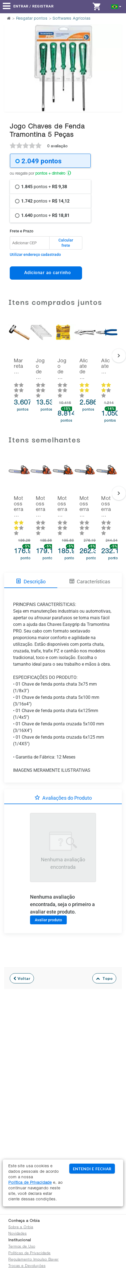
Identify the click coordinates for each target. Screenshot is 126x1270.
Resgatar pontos (32, 19)
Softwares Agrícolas (72, 19)
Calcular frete (65, 243)
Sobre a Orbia (20, 1227)
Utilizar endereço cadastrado (35, 254)
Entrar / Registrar (33, 6)
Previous (11, 54)
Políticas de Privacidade (29, 1253)
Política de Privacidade (30, 1183)
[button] (116, 6)
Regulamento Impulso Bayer (33, 1260)
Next (114, 54)
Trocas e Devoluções (27, 1266)
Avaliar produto (48, 920)
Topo (104, 978)
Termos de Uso (21, 1247)
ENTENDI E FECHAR (92, 1168)
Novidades (17, 1234)
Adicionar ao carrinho (46, 272)
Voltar (21, 978)
